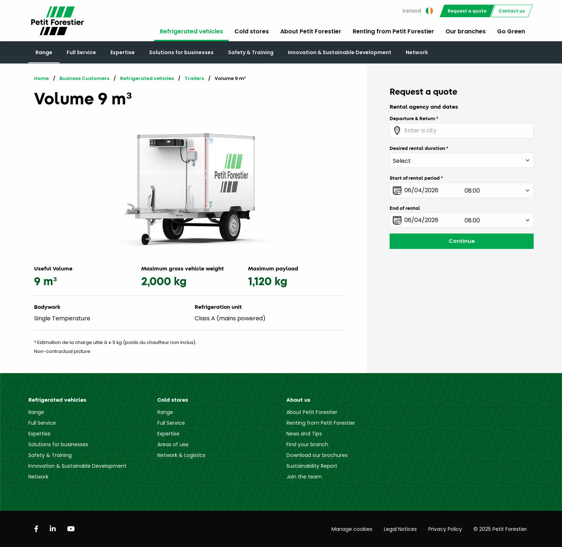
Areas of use (173, 444)
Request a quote (467, 11)
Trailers (194, 78)
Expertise (122, 52)
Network (417, 52)
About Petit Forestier (310, 31)
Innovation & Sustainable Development (339, 52)
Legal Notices (400, 529)
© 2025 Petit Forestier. (500, 529)
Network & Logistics (181, 455)
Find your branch (307, 444)
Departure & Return (412, 118)
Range (43, 52)
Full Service (81, 52)
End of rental (405, 208)
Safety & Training (250, 52)
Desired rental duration (417, 148)
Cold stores (251, 31)
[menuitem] (418, 11)
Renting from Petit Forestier (393, 31)
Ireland (418, 10)
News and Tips (304, 433)
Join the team (304, 476)
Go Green (511, 31)
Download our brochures (317, 455)
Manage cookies (352, 529)
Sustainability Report (311, 466)
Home (41, 78)
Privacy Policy (445, 529)
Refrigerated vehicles (191, 31)
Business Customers (84, 78)
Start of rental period (415, 178)
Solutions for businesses (181, 52)
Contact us (512, 11)
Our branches (466, 31)
